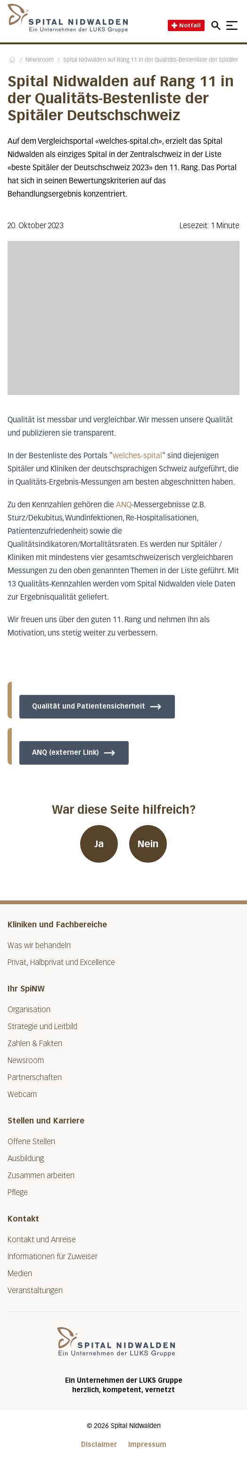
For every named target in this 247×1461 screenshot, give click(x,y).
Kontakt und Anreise (42, 1239)
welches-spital (137, 456)
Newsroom (39, 60)
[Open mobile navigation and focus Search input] (217, 25)
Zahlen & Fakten (35, 1043)
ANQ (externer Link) (74, 752)
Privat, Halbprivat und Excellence (61, 962)
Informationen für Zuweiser (53, 1256)
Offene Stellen (31, 1141)
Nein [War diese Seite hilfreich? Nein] (148, 844)
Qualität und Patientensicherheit (97, 706)
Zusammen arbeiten (41, 1175)
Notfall (186, 25)
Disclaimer (99, 1445)
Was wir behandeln (39, 945)
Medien (20, 1273)
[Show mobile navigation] (231, 25)
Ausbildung (26, 1158)
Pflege (18, 1192)
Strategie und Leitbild (42, 1026)
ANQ (124, 505)
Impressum (147, 1445)
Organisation (29, 1009)
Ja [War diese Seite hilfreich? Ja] (99, 844)
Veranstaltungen (35, 1290)
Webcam (22, 1094)
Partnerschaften (35, 1077)
